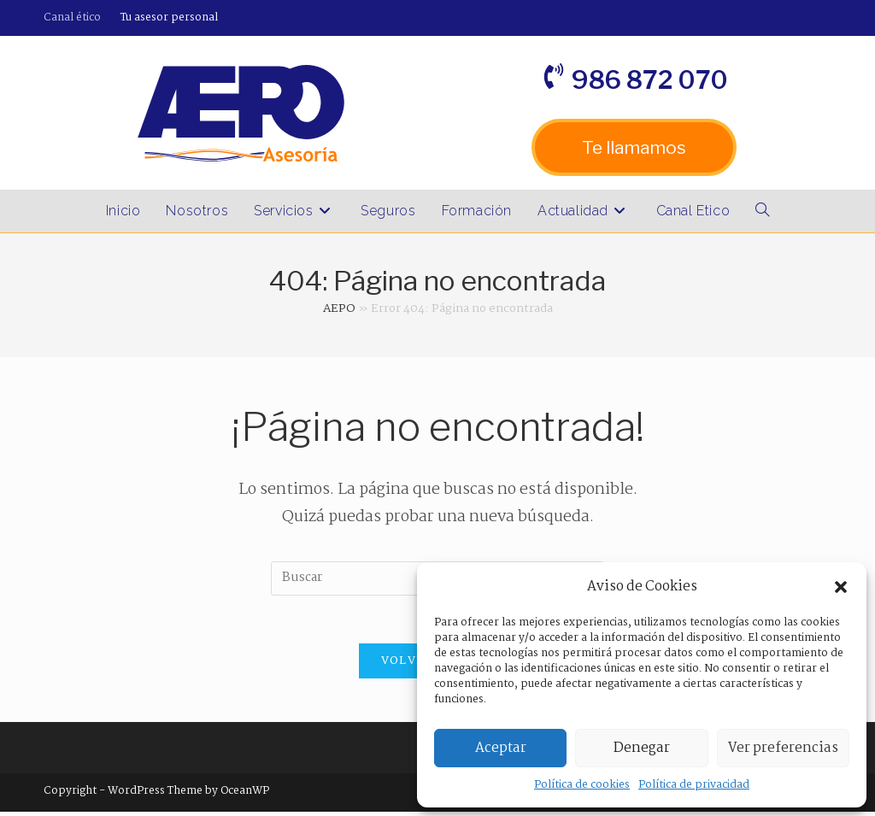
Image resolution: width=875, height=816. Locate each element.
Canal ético (72, 17)
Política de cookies (582, 785)
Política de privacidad (693, 785)
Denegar (642, 748)
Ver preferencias (783, 748)
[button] (840, 587)
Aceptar (500, 748)
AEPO (339, 308)
